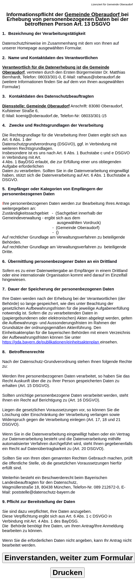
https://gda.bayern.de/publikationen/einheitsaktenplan (50, 342)
